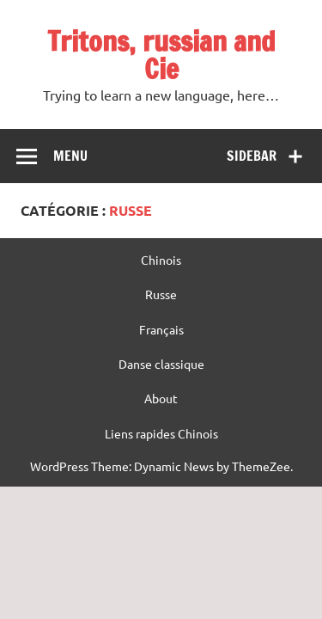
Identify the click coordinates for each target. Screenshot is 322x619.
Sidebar (251, 155)
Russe (161, 294)
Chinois (161, 260)
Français (161, 329)
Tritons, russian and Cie (161, 55)
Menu (70, 155)
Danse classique (161, 364)
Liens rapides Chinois (161, 433)
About (161, 398)
